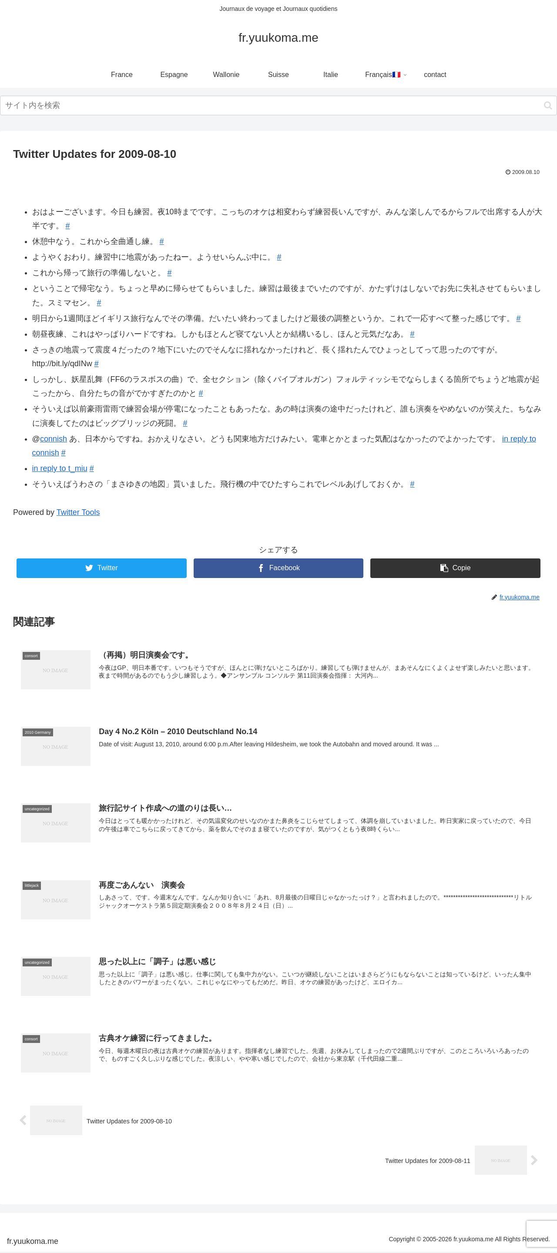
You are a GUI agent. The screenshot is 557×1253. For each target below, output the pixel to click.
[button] (548, 105)
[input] (278, 105)
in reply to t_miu (59, 468)
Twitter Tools (78, 512)
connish (53, 438)
